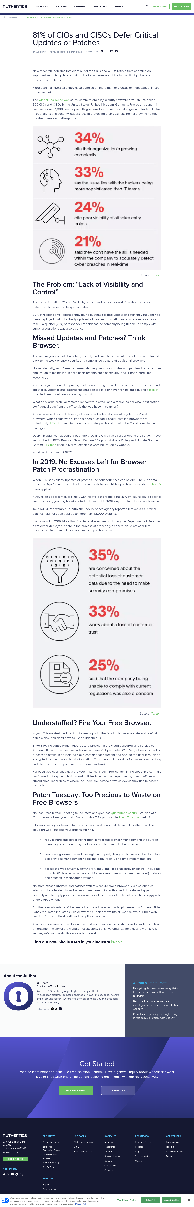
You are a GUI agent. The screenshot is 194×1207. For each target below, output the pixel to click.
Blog (22, 17)
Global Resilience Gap (54, 100)
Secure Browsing (51, 1162)
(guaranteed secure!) (124, 813)
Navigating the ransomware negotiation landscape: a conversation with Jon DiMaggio (156, 992)
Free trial (170, 1146)
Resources (98, 6)
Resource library (143, 1142)
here (116, 942)
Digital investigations (83, 1142)
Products (42, 6)
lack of (153, 389)
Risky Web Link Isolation (50, 1156)
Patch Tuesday (129, 817)
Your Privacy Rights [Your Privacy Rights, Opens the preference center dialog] (126, 1200)
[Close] (189, 1200)
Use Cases (61, 6)
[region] (97, 1200)
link (52, 1008)
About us (108, 1142)
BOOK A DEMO (15, 1159)
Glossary (139, 1161)
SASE (76, 1146)
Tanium (156, 275)
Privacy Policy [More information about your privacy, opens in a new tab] (82, 1204)
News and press (112, 1156)
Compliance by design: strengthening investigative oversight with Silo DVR (155, 1016)
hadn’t (156, 484)
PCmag (51, 445)
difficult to (56, 423)
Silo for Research (51, 1142)
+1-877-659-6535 (10, 1152)
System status (49, 1189)
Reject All (150, 1200)
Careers (108, 1161)
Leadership (109, 1146)
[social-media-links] (4, 1174)
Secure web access (83, 1151)
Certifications (110, 1165)
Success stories (142, 1156)
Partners (79, 6)
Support (46, 1184)
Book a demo (172, 1142)
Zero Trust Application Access (51, 1148)
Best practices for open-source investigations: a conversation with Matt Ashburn (156, 1005)
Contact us (109, 1170)
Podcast (139, 1146)
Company (117, 6)
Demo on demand (174, 1151)
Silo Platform (48, 1167)
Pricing (169, 1156)
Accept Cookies (171, 1200)
